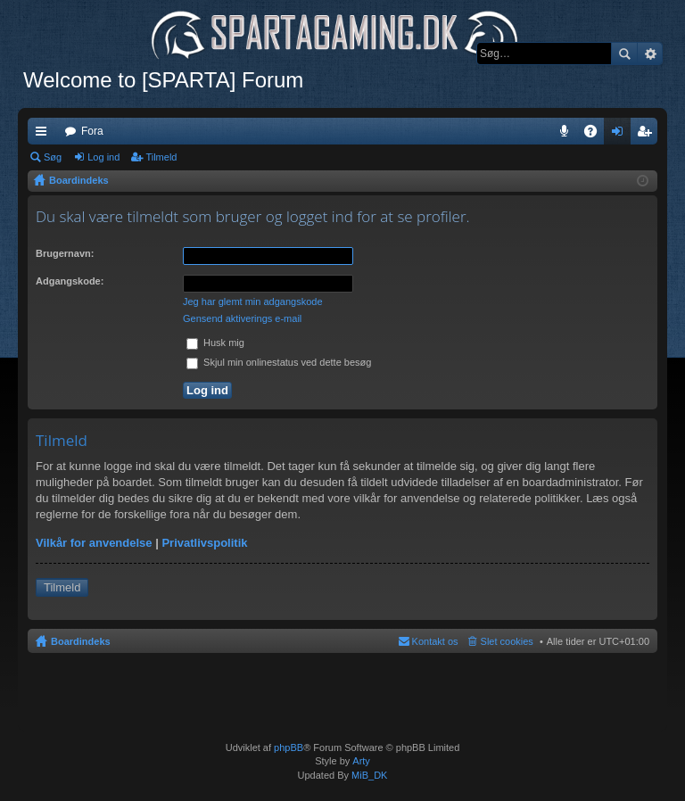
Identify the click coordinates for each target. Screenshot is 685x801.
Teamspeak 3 (567, 135)
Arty (361, 761)
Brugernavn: (65, 253)
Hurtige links (44, 135)
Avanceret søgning (650, 53)
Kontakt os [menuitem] (435, 641)
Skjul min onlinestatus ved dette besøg (278, 362)
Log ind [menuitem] (621, 135)
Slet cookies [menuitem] (507, 641)
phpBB (288, 747)
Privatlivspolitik (204, 542)
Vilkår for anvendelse (94, 542)
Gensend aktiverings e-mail (242, 318)
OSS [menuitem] (597, 135)
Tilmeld (161, 157)
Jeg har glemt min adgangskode (253, 301)
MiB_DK (368, 775)
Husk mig (215, 342)
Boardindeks (81, 641)
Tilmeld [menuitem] (649, 135)
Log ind (103, 157)
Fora (92, 131)
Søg (624, 53)
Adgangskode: (69, 281)
